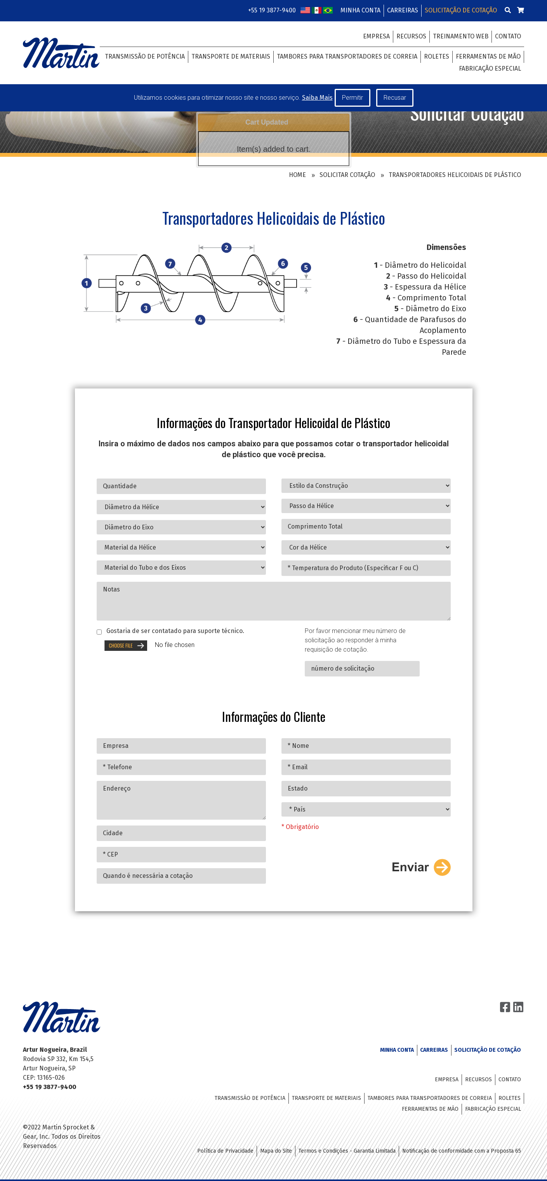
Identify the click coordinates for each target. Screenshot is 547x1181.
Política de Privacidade (225, 1151)
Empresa (376, 36)
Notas (274, 617)
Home (297, 175)
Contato (508, 36)
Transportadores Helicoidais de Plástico (455, 175)
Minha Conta (360, 10)
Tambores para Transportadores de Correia (347, 56)
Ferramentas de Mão (488, 56)
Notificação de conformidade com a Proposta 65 (461, 1151)
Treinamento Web (460, 36)
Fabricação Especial (490, 68)
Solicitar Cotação (347, 175)
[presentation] (392, 854)
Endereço (181, 817)
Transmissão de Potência (145, 56)
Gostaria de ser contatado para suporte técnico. (175, 647)
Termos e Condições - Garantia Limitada (347, 1151)
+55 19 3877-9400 (272, 10)
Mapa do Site (276, 1151)
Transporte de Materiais (230, 56)
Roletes (436, 56)
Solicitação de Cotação (461, 10)
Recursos (411, 36)
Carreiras (402, 10)
